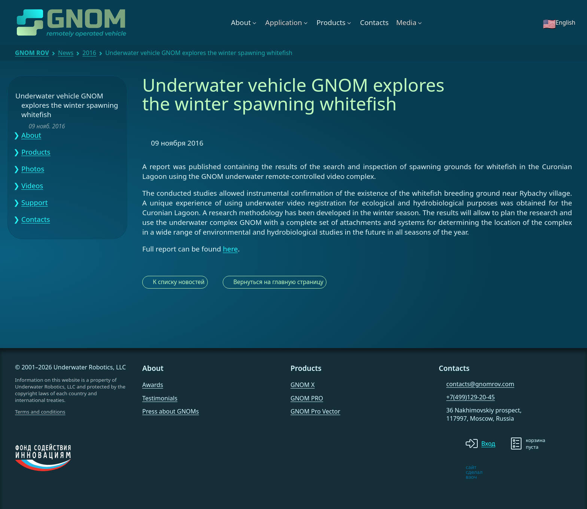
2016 (89, 53)
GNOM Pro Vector (315, 411)
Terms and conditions (40, 411)
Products (331, 22)
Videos (32, 185)
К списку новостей (178, 282)
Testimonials (159, 398)
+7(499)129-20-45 (470, 397)
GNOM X (302, 385)
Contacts (374, 22)
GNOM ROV (32, 53)
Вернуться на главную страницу (278, 282)
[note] (445, 472)
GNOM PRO (307, 398)
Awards (152, 385)
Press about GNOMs (170, 411)
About (241, 22)
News (65, 53)
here (230, 248)
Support (34, 202)
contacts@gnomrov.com (480, 384)
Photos (32, 168)
